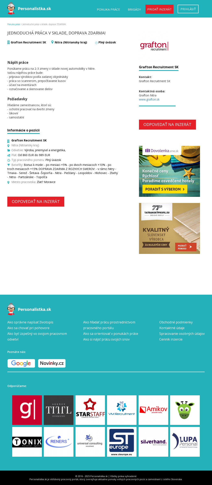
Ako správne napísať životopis (30, 322)
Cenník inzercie (170, 339)
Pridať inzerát (159, 9)
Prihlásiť (188, 9)
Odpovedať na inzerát (36, 201)
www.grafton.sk (149, 99)
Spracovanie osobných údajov (182, 333)
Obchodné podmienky (176, 322)
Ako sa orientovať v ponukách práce (110, 333)
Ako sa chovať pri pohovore (28, 328)
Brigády (134, 9)
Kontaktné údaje (172, 328)
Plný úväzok (107, 42)
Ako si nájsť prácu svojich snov (106, 339)
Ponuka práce (108, 9)
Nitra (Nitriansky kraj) (71, 42)
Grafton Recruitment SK (28, 42)
